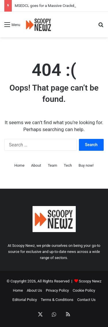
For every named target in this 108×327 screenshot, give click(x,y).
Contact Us (86, 299)
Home (19, 165)
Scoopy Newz (90, 281)
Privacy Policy (57, 290)
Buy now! (86, 165)
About (36, 165)
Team (52, 165)
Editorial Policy (24, 299)
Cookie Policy (84, 290)
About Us (34, 290)
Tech (68, 165)
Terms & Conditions (57, 299)
